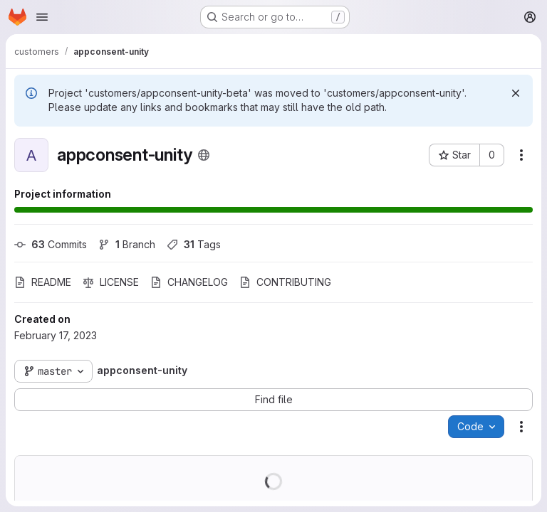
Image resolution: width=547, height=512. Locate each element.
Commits (50, 244)
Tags (194, 244)
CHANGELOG (189, 282)
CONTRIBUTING (285, 282)
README (42, 282)
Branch (126, 244)
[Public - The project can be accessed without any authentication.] (203, 155)
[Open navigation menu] (42, 17)
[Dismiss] (515, 93)
